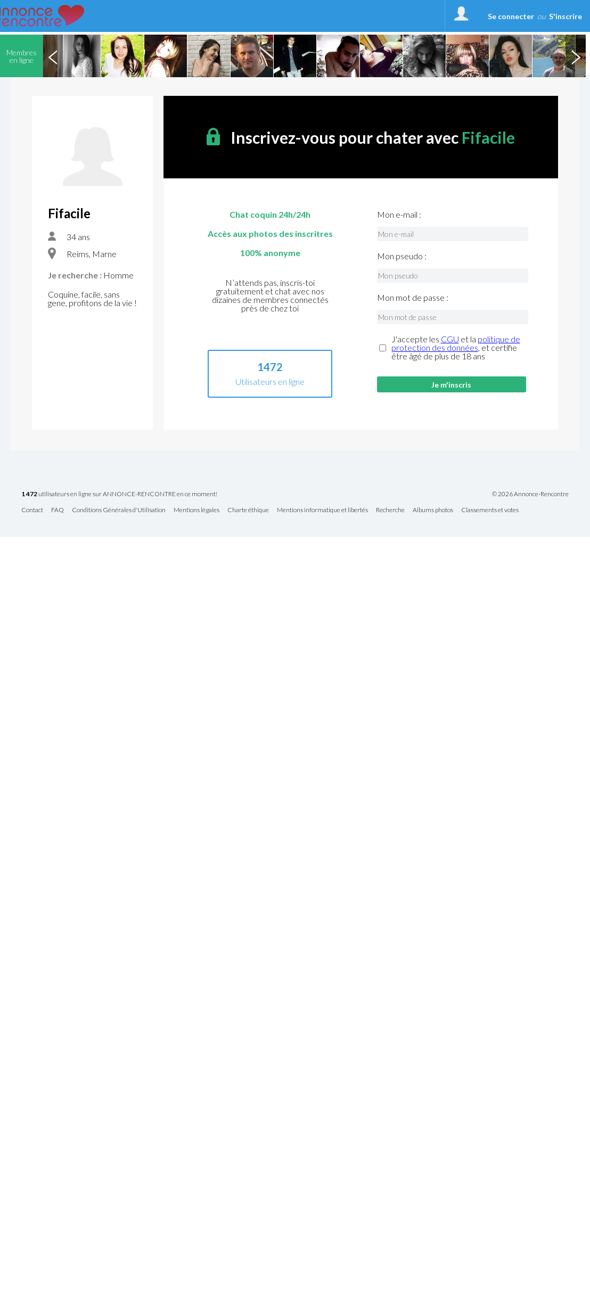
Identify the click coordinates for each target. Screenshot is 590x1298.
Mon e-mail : (399, 214)
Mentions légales (196, 510)
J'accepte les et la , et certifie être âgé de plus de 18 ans (455, 347)
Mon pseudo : (402, 256)
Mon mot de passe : (412, 297)
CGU (450, 339)
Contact (32, 510)
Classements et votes (490, 510)
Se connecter (511, 16)
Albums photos (433, 510)
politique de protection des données (455, 343)
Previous (53, 56)
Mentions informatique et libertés (322, 510)
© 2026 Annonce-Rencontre (530, 494)
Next (576, 56)
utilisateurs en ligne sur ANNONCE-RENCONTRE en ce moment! (119, 494)
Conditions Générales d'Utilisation (119, 510)
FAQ (57, 510)
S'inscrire (565, 16)
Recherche (390, 510)
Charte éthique (248, 510)
